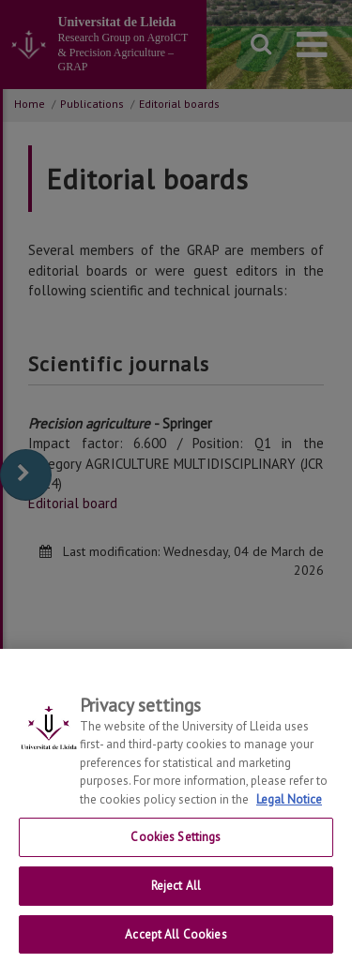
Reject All (176, 899)
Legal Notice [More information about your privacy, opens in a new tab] (289, 812)
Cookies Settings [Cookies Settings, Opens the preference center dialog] (175, 850)
